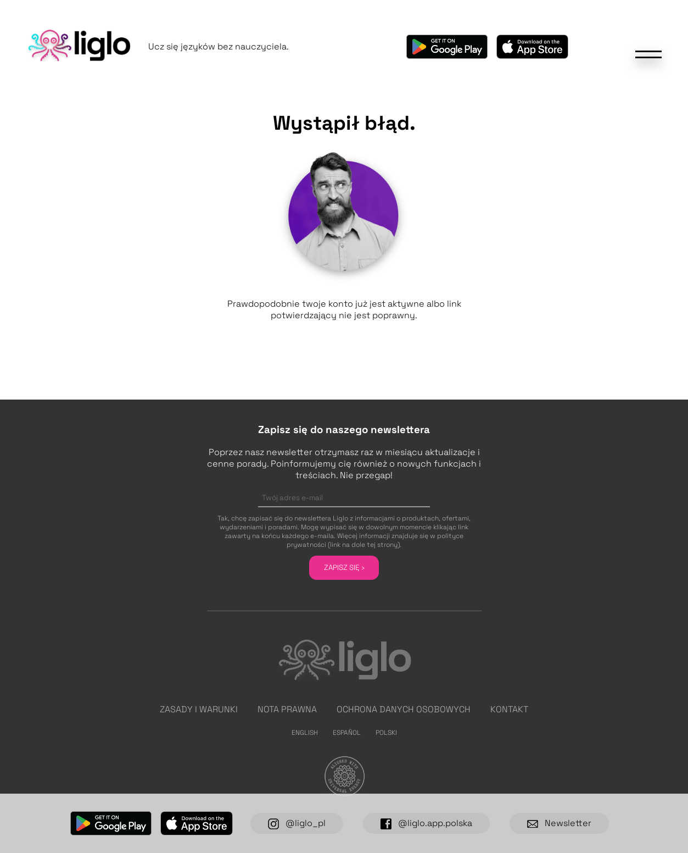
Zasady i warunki (199, 709)
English (305, 732)
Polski (386, 732)
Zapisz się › (344, 567)
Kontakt (509, 709)
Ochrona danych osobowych (404, 709)
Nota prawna (287, 709)
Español (347, 732)
